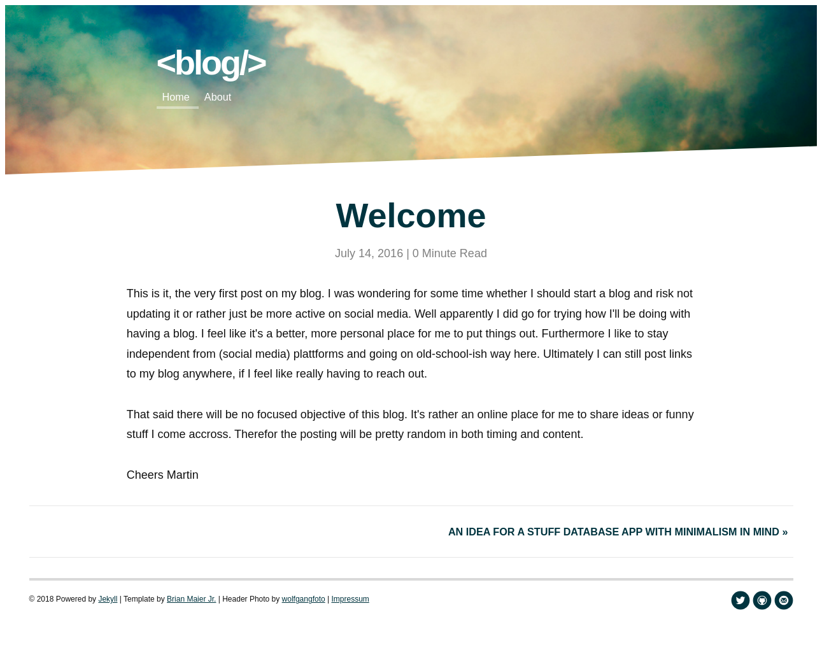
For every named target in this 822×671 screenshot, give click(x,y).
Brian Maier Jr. (191, 599)
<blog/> (211, 62)
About (217, 96)
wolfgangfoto (303, 599)
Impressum (350, 599)
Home (176, 96)
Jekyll (107, 599)
